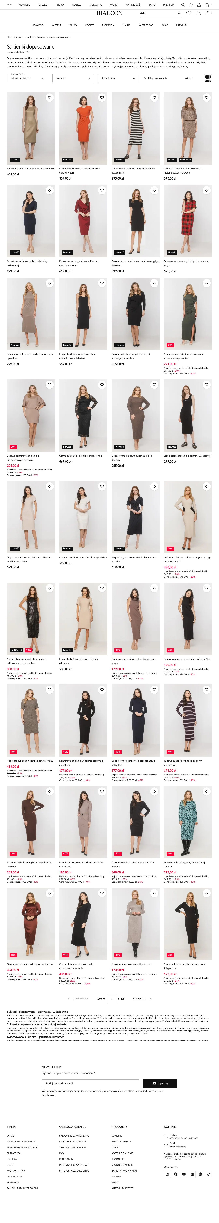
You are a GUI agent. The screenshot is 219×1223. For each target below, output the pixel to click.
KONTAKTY (13, 1192)
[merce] (35, 1217)
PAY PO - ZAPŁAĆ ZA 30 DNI (22, 1198)
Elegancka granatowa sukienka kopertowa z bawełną (134, 569)
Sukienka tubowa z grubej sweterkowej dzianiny (184, 875)
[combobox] (27, 88)
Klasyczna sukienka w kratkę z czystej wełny (30, 771)
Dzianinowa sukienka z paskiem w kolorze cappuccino (81, 875)
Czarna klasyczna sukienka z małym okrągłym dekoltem (135, 273)
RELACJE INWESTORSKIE (21, 1152)
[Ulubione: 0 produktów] (188, 23)
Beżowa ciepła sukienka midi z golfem (131, 974)
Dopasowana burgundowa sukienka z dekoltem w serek (79, 273)
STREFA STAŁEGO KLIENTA (74, 1181)
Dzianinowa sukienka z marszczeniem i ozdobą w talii (79, 181)
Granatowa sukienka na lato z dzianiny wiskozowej (27, 273)
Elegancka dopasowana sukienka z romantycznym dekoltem (77, 366)
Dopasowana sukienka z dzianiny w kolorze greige (134, 671)
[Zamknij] (210, 5)
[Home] (109, 23)
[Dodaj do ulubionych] (50, 108)
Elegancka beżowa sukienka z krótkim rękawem (79, 671)
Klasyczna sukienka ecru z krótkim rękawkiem (83, 567)
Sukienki (41, 47)
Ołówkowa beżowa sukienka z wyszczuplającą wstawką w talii (188, 569)
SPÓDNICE (118, 1169)
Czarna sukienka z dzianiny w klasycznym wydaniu (133, 875)
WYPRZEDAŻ (146, 35)
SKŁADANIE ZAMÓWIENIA (74, 1146)
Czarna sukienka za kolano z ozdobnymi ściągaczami (184, 976)
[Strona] (112, 1009)
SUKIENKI (117, 1146)
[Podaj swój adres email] (90, 1094)
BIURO (73, 35)
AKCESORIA (108, 35)
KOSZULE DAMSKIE (122, 1163)
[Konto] (198, 23)
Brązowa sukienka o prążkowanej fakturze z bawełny (30, 875)
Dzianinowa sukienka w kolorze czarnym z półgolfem (81, 773)
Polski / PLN (203, 13)
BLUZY (115, 1192)
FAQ (61, 1163)
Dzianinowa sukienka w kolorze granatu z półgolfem (133, 773)
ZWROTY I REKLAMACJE (72, 1157)
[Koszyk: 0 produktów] (209, 23)
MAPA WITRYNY (16, 1181)
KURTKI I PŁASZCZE (122, 1198)
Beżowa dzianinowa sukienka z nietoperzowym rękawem (23, 468)
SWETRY (116, 1187)
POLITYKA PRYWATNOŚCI (73, 1175)
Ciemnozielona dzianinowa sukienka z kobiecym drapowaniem (183, 366)
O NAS (10, 1146)
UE (181, 13)
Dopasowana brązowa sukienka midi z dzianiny (132, 468)
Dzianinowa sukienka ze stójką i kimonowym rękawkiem (30, 366)
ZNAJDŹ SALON (146, 13)
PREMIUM (181, 35)
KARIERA (12, 1169)
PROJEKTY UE (14, 1187)
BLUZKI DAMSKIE (121, 1152)
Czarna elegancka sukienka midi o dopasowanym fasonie (76, 976)
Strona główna (14, 47)
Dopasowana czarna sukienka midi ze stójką (187, 669)
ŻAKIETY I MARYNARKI (124, 1181)
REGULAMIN (66, 1169)
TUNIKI (115, 1157)
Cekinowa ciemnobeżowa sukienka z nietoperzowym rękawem (183, 181)
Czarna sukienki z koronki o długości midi (80, 466)
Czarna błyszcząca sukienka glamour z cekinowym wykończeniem (27, 671)
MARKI (126, 35)
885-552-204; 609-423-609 (183, 1149)
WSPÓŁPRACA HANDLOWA (22, 1157)
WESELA (56, 35)
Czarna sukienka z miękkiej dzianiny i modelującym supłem (131, 366)
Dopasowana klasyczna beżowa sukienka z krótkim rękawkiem (29, 569)
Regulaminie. (48, 1105)
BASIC (164, 35)
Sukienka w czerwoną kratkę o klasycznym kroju (186, 273)
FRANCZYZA (14, 1163)
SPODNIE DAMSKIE (122, 1175)
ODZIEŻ (89, 35)
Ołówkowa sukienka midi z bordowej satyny (30, 974)
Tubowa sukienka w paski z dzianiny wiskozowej (183, 773)
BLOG (166, 13)
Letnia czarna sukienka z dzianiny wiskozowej (187, 466)
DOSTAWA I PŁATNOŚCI (72, 1152)
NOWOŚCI (38, 35)
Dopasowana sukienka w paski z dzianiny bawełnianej (133, 181)
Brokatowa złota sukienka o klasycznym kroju (31, 179)
